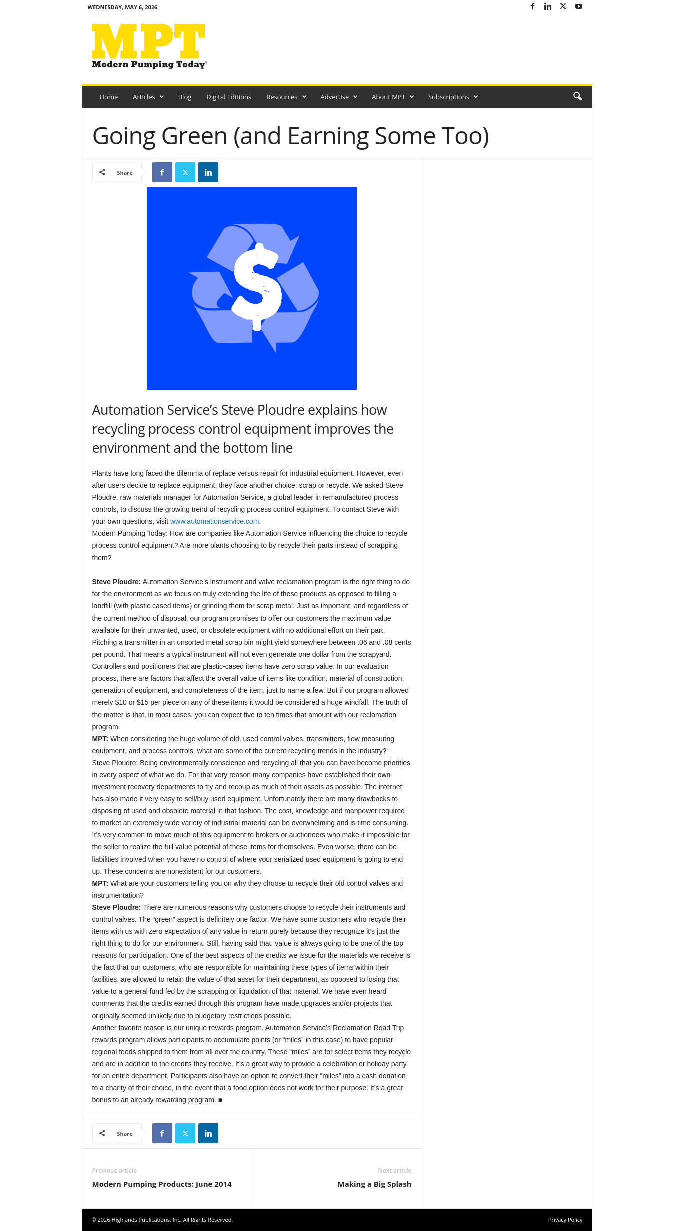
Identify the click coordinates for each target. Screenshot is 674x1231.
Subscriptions (453, 97)
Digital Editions (229, 96)
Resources (286, 97)
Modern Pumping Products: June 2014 (162, 1184)
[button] (577, 97)
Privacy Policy (565, 1219)
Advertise (339, 97)
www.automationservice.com (214, 521)
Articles (148, 97)
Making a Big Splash (375, 1184)
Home (109, 96)
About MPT (393, 97)
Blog (185, 96)
